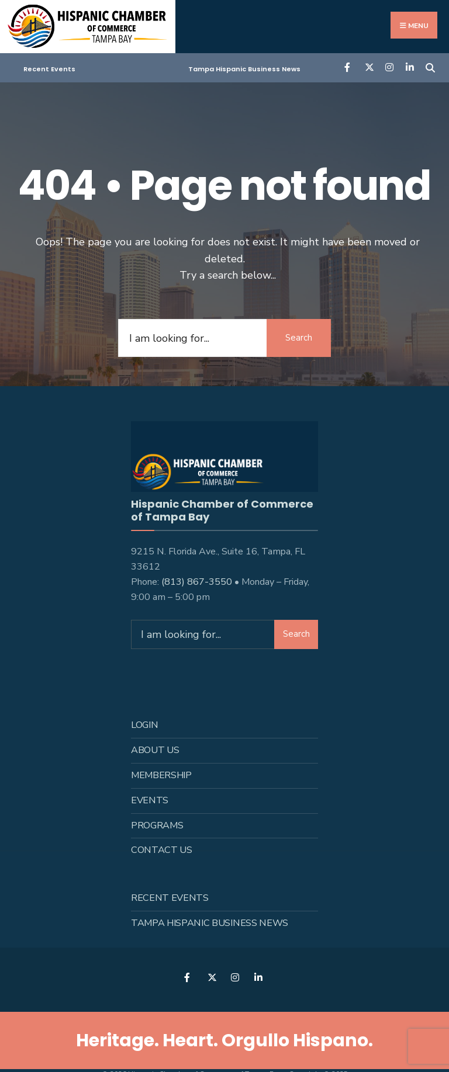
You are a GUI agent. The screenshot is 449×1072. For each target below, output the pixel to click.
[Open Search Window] (430, 67)
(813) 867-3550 (196, 581)
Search (298, 338)
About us (155, 749)
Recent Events (49, 69)
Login (144, 723)
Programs (157, 824)
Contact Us (161, 849)
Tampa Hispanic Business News (244, 69)
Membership (161, 774)
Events (149, 799)
